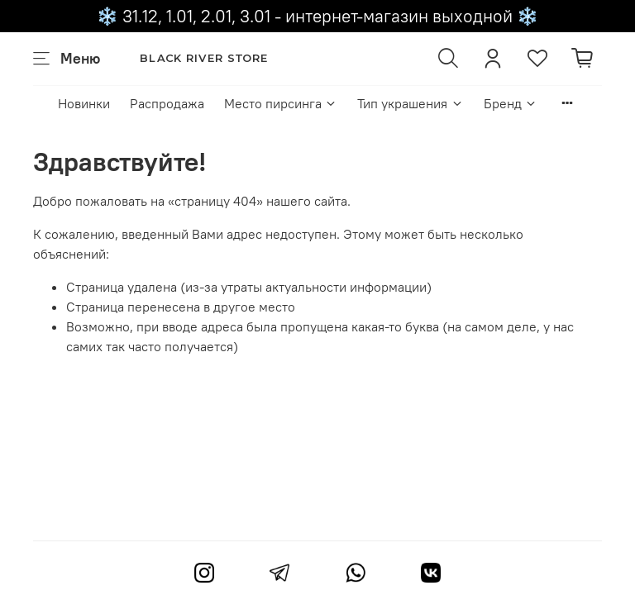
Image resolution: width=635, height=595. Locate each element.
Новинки (84, 103)
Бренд (510, 103)
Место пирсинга (280, 103)
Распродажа (167, 103)
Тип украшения (410, 103)
